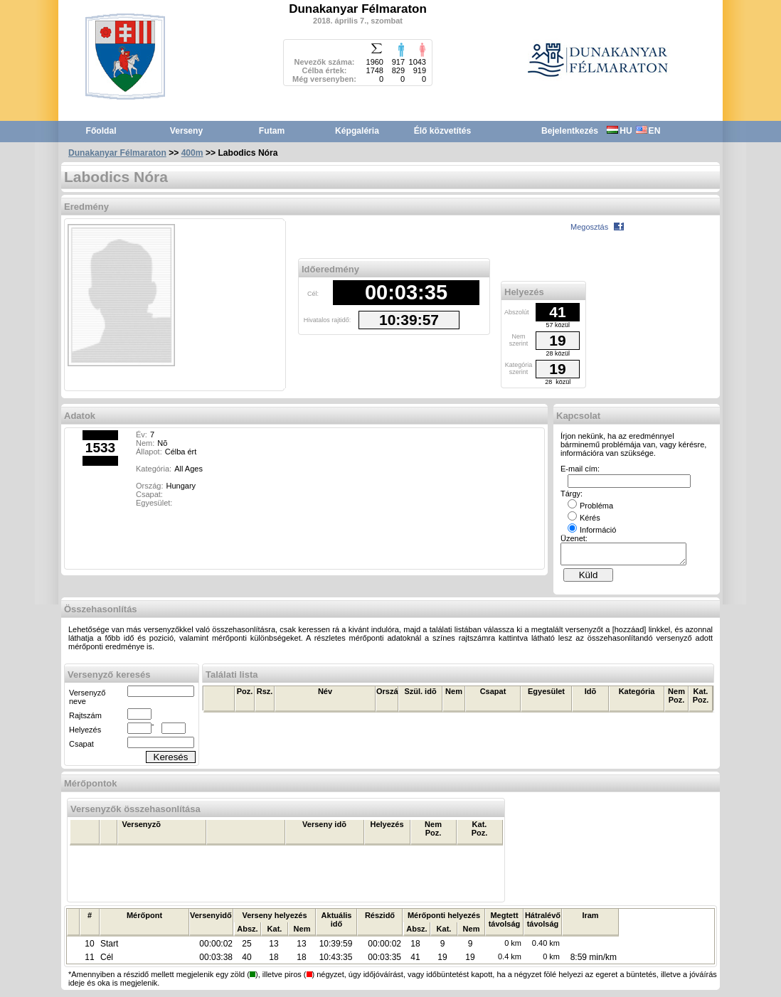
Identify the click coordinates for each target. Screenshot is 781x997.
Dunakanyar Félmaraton (117, 153)
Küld (588, 579)
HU (619, 131)
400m (192, 153)
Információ (592, 530)
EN (648, 131)
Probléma (590, 505)
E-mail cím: (580, 468)
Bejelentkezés (569, 131)
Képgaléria (357, 131)
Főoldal (101, 131)
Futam (272, 131)
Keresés (171, 761)
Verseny (186, 131)
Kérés (584, 517)
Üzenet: (574, 538)
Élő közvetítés (443, 131)
